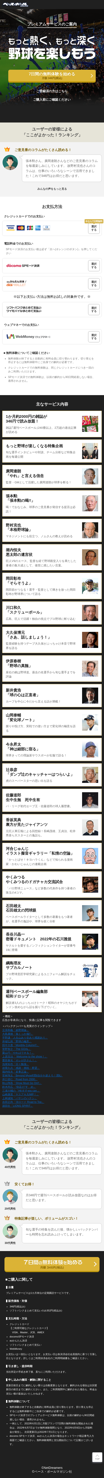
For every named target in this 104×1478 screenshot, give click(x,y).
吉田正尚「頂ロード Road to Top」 (23, 1102)
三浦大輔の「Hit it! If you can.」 (21, 1090)
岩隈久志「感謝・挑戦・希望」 (21, 1068)
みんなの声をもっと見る (52, 188)
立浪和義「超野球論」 (15, 1030)
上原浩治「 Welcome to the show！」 (24, 1056)
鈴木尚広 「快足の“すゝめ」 (19, 1086)
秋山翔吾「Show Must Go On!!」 (22, 1083)
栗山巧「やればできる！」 (18, 1052)
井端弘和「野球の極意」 (17, 1041)
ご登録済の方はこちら (52, 91)
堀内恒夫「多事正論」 (15, 1071)
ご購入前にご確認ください (52, 99)
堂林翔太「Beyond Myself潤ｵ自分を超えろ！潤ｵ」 (32, 1075)
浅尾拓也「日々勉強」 (15, 1064)
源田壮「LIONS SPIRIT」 (17, 1105)
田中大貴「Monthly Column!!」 (20, 1045)
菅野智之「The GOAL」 (16, 1049)
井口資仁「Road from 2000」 (20, 1079)
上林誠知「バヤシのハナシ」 (19, 1098)
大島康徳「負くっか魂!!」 (17, 1033)
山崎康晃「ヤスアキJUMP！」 (20, 1094)
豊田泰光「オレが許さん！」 (19, 1060)
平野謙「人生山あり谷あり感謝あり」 (25, 1037)
